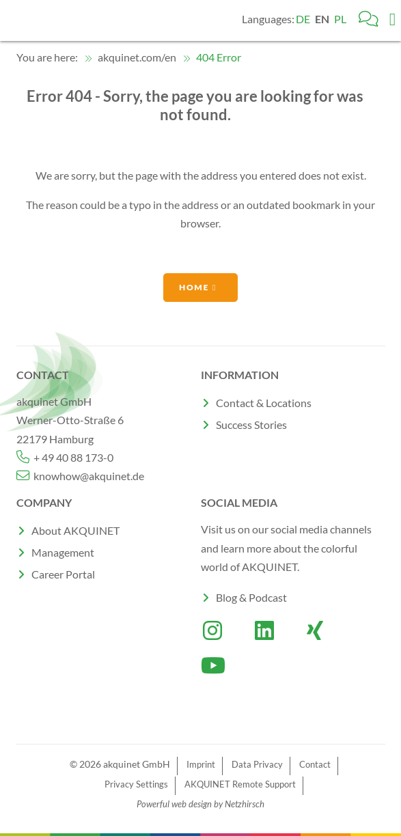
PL (340, 18)
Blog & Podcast (251, 597)
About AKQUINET (75, 530)
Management (62, 552)
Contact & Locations (264, 402)
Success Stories (251, 424)
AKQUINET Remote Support (240, 784)
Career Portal (63, 574)
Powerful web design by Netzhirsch (200, 803)
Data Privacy (257, 764)
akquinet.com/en (130, 57)
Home (194, 287)
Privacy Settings (136, 784)
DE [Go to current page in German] (303, 18)
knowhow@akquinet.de (80, 475)
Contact (315, 764)
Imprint (200, 764)
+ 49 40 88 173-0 (64, 457)
